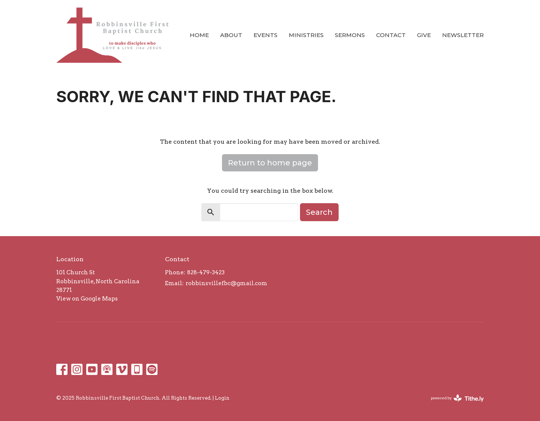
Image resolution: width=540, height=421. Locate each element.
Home (199, 35)
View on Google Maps (87, 298)
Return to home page (270, 162)
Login (222, 398)
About (231, 35)
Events (266, 35)
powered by (457, 398)
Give (424, 35)
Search (319, 212)
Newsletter (463, 35)
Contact (391, 35)
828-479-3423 (206, 272)
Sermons (350, 35)
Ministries (306, 35)
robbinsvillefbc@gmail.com (226, 283)
